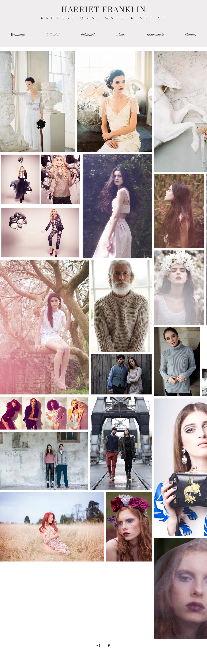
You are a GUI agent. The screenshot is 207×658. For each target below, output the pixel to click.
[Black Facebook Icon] (109, 645)
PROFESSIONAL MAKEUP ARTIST (104, 18)
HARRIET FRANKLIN (103, 9)
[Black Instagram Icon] (98, 645)
